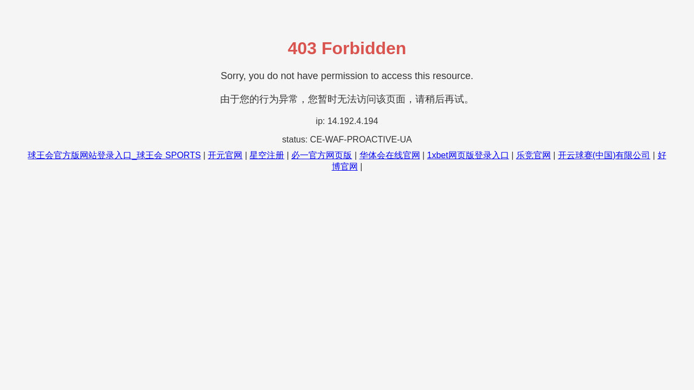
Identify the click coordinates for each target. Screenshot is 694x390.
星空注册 (266, 155)
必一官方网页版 (321, 155)
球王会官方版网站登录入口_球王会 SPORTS (114, 155)
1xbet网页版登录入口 (468, 155)
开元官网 (225, 155)
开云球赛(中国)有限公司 (604, 155)
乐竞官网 (533, 155)
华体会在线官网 (389, 155)
